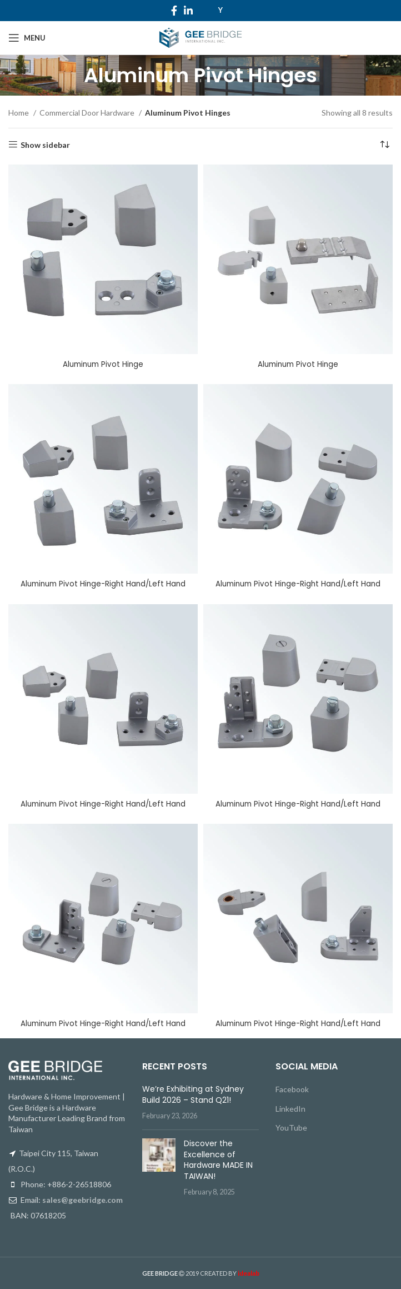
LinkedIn (290, 1108)
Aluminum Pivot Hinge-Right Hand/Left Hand (103, 583)
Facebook (292, 1089)
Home (19, 112)
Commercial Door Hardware (87, 112)
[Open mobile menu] (27, 38)
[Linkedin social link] (188, 10)
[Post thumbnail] (159, 1167)
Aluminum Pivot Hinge (103, 364)
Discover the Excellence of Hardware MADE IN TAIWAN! (218, 1159)
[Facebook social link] (174, 10)
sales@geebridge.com (82, 1200)
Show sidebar (45, 144)
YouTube (291, 1127)
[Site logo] (200, 37)
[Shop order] (384, 145)
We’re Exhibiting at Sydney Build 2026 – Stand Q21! (193, 1094)
